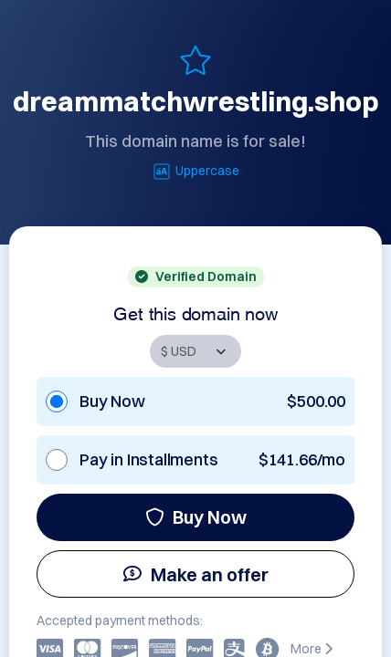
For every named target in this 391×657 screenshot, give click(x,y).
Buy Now (196, 517)
